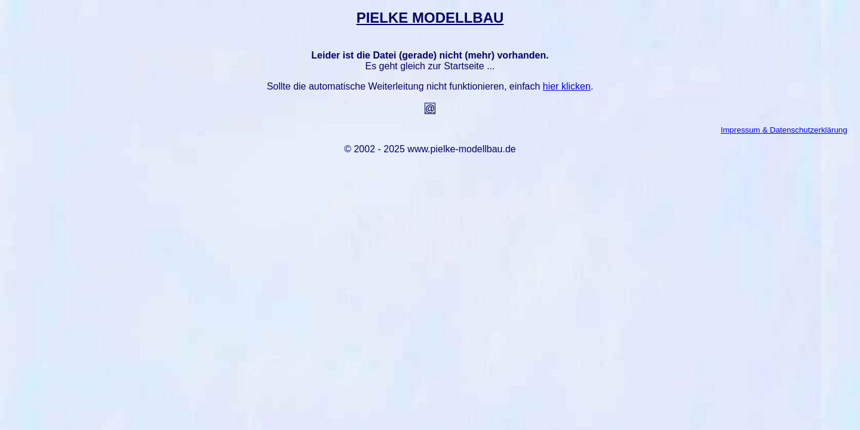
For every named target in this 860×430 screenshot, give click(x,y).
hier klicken (567, 86)
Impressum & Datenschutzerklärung (784, 129)
